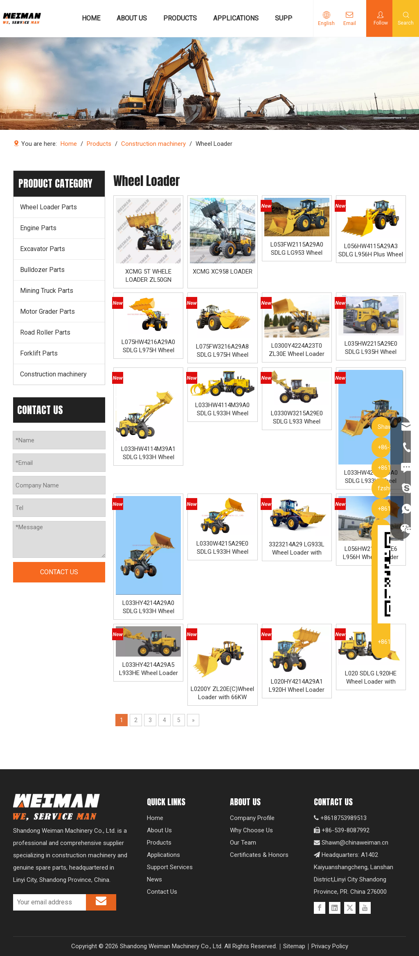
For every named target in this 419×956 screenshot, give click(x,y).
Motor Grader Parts (47, 311)
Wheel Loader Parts (48, 207)
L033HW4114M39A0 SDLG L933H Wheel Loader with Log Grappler (222, 409)
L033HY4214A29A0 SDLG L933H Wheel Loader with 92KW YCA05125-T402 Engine (148, 607)
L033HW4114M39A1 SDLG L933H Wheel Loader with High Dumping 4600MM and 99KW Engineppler (148, 453)
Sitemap (294, 946)
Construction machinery (53, 374)
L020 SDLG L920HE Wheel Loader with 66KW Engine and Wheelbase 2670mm (370, 678)
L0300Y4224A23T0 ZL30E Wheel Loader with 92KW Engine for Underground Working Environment (297, 350)
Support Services (170, 867)
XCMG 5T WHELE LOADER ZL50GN (148, 275)
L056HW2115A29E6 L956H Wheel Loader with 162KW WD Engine (370, 553)
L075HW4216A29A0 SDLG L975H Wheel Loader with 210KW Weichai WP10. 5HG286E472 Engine (148, 346)
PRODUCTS (180, 18)
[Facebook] (319, 908)
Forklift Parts (39, 353)
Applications (163, 855)
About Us (159, 830)
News (154, 879)
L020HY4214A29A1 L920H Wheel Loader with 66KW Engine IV (296, 686)
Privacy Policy (329, 946)
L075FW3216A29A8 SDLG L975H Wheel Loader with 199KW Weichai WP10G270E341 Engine (222, 351)
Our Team (243, 842)
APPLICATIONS (236, 18)
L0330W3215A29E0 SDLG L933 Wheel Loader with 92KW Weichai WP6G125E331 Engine (297, 418)
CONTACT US (59, 572)
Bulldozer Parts (42, 270)
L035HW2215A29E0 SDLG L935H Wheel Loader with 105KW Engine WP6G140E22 (371, 348)
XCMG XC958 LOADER (222, 271)
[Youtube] (365, 908)
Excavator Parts (42, 249)
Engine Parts (38, 228)
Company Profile (252, 818)
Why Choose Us (251, 830)
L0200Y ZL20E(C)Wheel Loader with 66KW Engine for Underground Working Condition (222, 693)
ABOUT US (132, 18)
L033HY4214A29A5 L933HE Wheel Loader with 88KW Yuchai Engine (148, 669)
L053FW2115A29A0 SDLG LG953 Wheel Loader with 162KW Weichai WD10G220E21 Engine (297, 249)
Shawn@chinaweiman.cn (355, 842)
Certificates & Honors (259, 855)
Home (155, 818)
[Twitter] (350, 908)
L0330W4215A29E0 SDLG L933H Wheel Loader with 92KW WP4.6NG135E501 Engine (222, 548)
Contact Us (162, 891)
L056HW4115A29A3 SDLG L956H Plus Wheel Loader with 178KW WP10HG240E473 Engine (370, 250)
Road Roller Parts (45, 332)
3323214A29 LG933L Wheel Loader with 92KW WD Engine (296, 549)
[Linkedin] (334, 908)
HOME (91, 18)
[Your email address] (47, 902)
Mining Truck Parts (46, 291)
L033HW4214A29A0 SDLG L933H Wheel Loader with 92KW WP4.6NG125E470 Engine (371, 477)
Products (159, 842)
